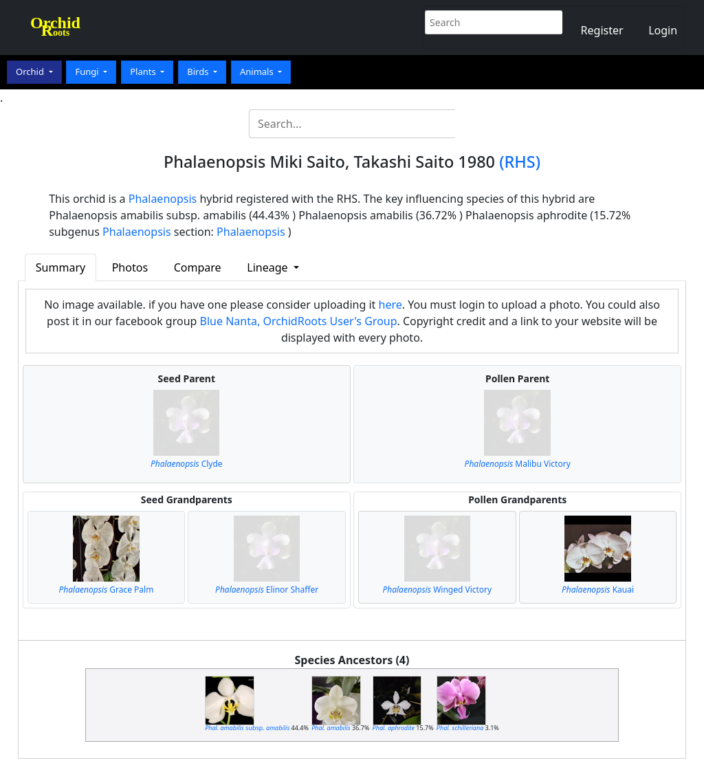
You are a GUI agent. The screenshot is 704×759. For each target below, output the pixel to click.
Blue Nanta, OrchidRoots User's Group (298, 321)
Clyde (187, 464)
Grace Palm (106, 589)
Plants (144, 71)
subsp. (247, 727)
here (390, 304)
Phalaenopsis (163, 198)
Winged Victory (437, 589)
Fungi (88, 71)
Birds (199, 71)
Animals (258, 71)
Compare (197, 267)
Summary (60, 267)
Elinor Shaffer (266, 589)
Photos (130, 267)
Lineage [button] (268, 267)
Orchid (31, 71)
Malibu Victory (518, 464)
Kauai (598, 589)
